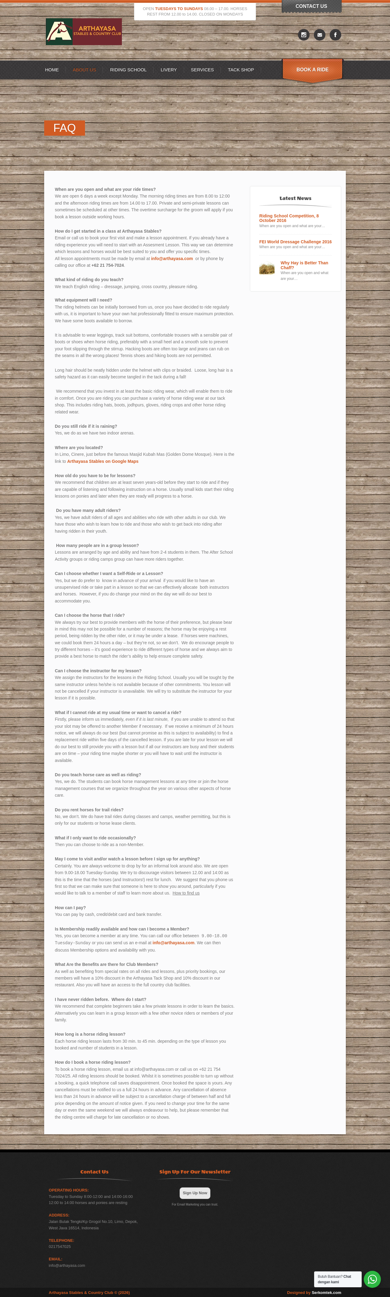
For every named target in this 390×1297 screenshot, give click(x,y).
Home (52, 69)
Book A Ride (312, 69)
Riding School (128, 69)
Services (202, 69)
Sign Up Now (195, 1192)
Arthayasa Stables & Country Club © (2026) (89, 1292)
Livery (169, 69)
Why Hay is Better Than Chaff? (304, 265)
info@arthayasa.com (172, 258)
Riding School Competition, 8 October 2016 (289, 218)
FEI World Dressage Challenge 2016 (295, 242)
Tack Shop (241, 69)
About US (84, 69)
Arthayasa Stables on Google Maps (102, 461)
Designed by (314, 1292)
